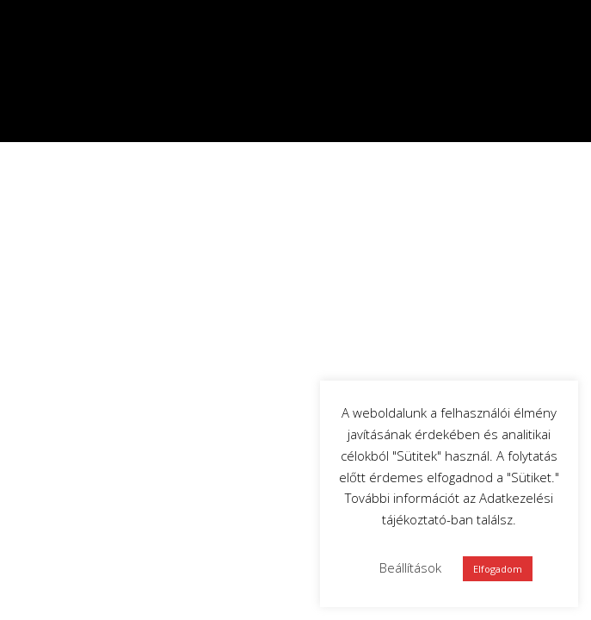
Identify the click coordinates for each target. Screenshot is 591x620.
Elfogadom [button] (497, 568)
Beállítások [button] (410, 567)
